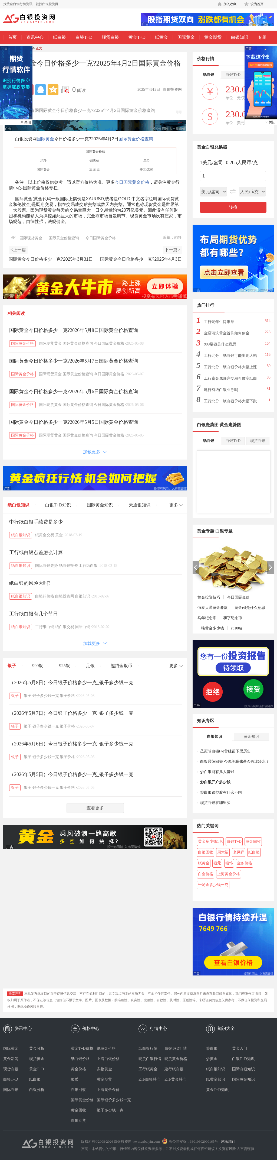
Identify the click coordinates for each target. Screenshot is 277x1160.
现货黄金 (36, 1059)
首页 (12, 37)
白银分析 (36, 1090)
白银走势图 (208, 424)
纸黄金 (161, 37)
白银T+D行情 (175, 1048)
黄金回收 (253, 841)
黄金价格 (98, 152)
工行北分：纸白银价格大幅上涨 (230, 367)
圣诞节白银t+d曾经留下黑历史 (225, 751)
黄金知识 (251, 737)
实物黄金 (104, 1069)
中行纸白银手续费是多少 (36, 522)
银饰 (229, 863)
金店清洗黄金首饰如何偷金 (226, 333)
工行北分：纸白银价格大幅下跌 (230, 401)
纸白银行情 (147, 1048)
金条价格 (244, 863)
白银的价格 (44, 596)
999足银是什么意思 (220, 344)
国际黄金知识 (100, 505)
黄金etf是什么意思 (250, 608)
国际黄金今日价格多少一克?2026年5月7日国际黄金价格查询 (73, 361)
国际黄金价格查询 (135, 139)
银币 (74, 1079)
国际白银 (82, 627)
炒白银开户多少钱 (215, 782)
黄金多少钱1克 (210, 841)
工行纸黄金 (147, 1069)
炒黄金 (211, 1059)
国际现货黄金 (30, 238)
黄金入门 (239, 1048)
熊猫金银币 (121, 665)
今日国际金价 (238, 597)
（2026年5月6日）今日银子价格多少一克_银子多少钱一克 (71, 744)
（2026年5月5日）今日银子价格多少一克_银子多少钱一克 (71, 774)
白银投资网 (64, 596)
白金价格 (205, 874)
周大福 (223, 852)
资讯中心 (35, 37)
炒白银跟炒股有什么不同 (221, 792)
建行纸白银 (173, 1069)
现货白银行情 (149, 1059)
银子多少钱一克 (45, 696)
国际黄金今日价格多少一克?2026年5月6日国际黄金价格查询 (73, 391)
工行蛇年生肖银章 (219, 322)
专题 (262, 37)
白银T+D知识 (58, 505)
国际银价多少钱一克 (110, 1100)
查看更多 (95, 808)
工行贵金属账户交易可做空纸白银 (230, 380)
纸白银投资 (68, 566)
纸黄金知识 (215, 1079)
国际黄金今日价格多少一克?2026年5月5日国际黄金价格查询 (73, 422)
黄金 (59, 535)
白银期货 (78, 1121)
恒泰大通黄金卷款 (212, 608)
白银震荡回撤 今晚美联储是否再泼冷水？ (234, 762)
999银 (37, 665)
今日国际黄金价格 (132, 182)
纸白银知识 (18, 505)
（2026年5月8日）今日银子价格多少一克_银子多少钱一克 (71, 682)
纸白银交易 (64, 627)
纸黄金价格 (106, 1048)
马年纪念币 (206, 618)
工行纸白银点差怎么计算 (36, 552)
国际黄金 (186, 37)
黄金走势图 (230, 424)
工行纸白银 (88, 566)
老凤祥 (238, 852)
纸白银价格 (80, 1059)
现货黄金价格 (175, 1059)
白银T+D (83, 37)
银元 (217, 863)
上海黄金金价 (108, 1090)
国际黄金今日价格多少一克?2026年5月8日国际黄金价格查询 (73, 330)
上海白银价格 (108, 1059)
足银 (90, 665)
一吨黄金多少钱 (210, 628)
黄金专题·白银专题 (215, 531)
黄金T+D (136, 37)
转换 (233, 207)
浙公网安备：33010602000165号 (193, 1141)
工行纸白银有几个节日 (33, 613)
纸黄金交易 (44, 535)
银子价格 (67, 696)
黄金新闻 (10, 1059)
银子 (12, 665)
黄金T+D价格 (82, 1048)
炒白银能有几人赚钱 (217, 772)
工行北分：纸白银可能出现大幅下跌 (230, 357)
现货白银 (110, 37)
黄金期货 (213, 37)
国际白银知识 (243, 1069)
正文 (39, 48)
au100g (236, 628)
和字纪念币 (232, 618)
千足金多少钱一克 (213, 885)
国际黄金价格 (22, 343)
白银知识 (239, 37)
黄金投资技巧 (208, 597)
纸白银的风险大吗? (29, 583)
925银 (64, 665)
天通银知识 (139, 505)
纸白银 (59, 37)
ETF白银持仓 (149, 1079)
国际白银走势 (46, 566)
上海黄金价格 (228, 874)
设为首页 (256, 4)
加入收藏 (229, 4)
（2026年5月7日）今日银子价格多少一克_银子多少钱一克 (71, 713)
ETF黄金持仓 (175, 1079)
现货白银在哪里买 (215, 803)
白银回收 (205, 852)
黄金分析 (36, 1048)
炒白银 (211, 1048)
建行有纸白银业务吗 (221, 390)
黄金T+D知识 (217, 1090)
